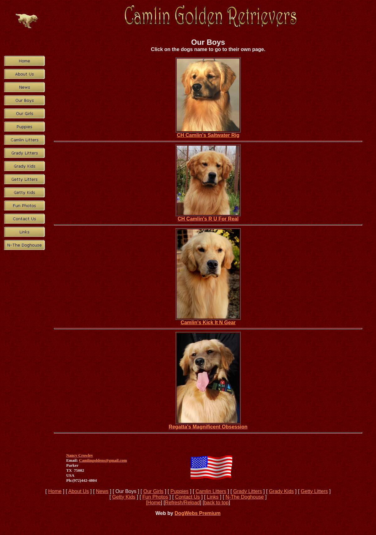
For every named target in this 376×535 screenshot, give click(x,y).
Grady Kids (281, 491)
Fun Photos (155, 497)
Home (55, 491)
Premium (209, 513)
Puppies (179, 491)
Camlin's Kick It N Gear (207, 322)
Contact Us (187, 497)
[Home (153, 502)
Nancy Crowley (79, 455)
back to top (216, 502)
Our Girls (153, 491)
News (102, 491)
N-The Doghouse (245, 497)
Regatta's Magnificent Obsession (208, 426)
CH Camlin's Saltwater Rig (208, 135)
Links (212, 497)
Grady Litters (247, 491)
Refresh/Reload (182, 502)
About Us (78, 491)
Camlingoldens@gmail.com (103, 460)
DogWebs (186, 513)
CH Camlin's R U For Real (208, 218)
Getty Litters (314, 491)
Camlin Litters (211, 491)
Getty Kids (124, 497)
